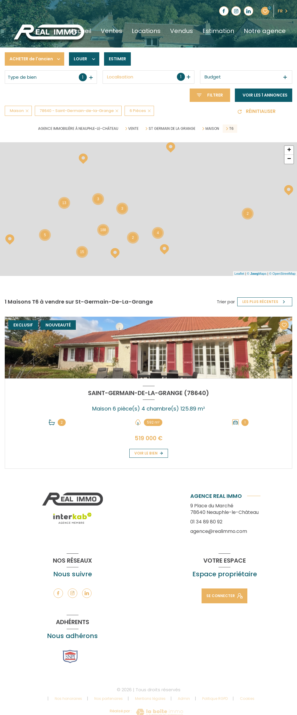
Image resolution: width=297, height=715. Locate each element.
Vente (133, 128)
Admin (184, 698)
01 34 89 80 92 (206, 521)
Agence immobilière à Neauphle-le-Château (78, 128)
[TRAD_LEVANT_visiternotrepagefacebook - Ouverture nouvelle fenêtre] (224, 11)
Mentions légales (150, 698)
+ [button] (289, 150)
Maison (212, 128)
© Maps (257, 273)
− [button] (289, 159)
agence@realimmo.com (218, 531)
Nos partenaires (108, 698)
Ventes (111, 31)
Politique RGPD (215, 698)
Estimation (218, 31)
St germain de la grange (172, 128)
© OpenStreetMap (282, 273)
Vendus (181, 31)
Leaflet (239, 273)
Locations (146, 31)
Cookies (247, 699)
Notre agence (265, 31)
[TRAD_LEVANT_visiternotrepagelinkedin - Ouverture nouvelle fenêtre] (248, 11)
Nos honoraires (68, 698)
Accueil (80, 31)
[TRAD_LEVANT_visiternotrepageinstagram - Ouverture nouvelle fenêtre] (236, 11)
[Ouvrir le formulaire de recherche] (210, 95)
